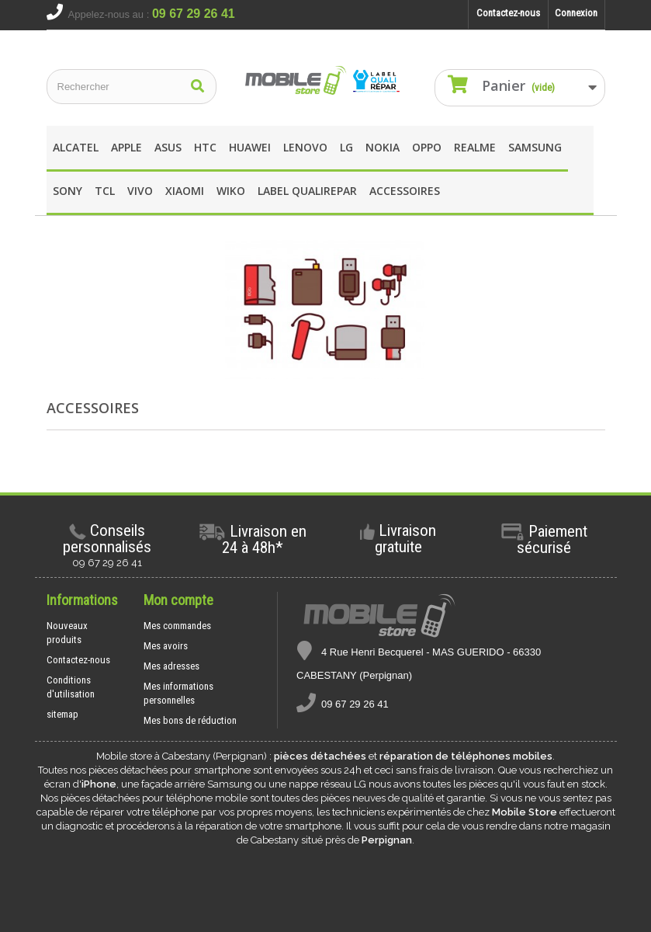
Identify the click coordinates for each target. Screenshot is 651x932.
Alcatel (76, 147)
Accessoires (404, 190)
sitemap (62, 714)
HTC (205, 147)
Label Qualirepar (307, 190)
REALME (475, 147)
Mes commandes (177, 625)
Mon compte (178, 600)
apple (126, 147)
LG (346, 147)
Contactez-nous (508, 13)
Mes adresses (171, 666)
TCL (105, 190)
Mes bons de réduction (190, 720)
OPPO (427, 147)
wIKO (230, 190)
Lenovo (305, 147)
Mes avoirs (166, 646)
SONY (67, 190)
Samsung (535, 147)
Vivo (140, 190)
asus (168, 147)
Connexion (576, 13)
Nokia (382, 147)
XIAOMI (184, 190)
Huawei (250, 147)
